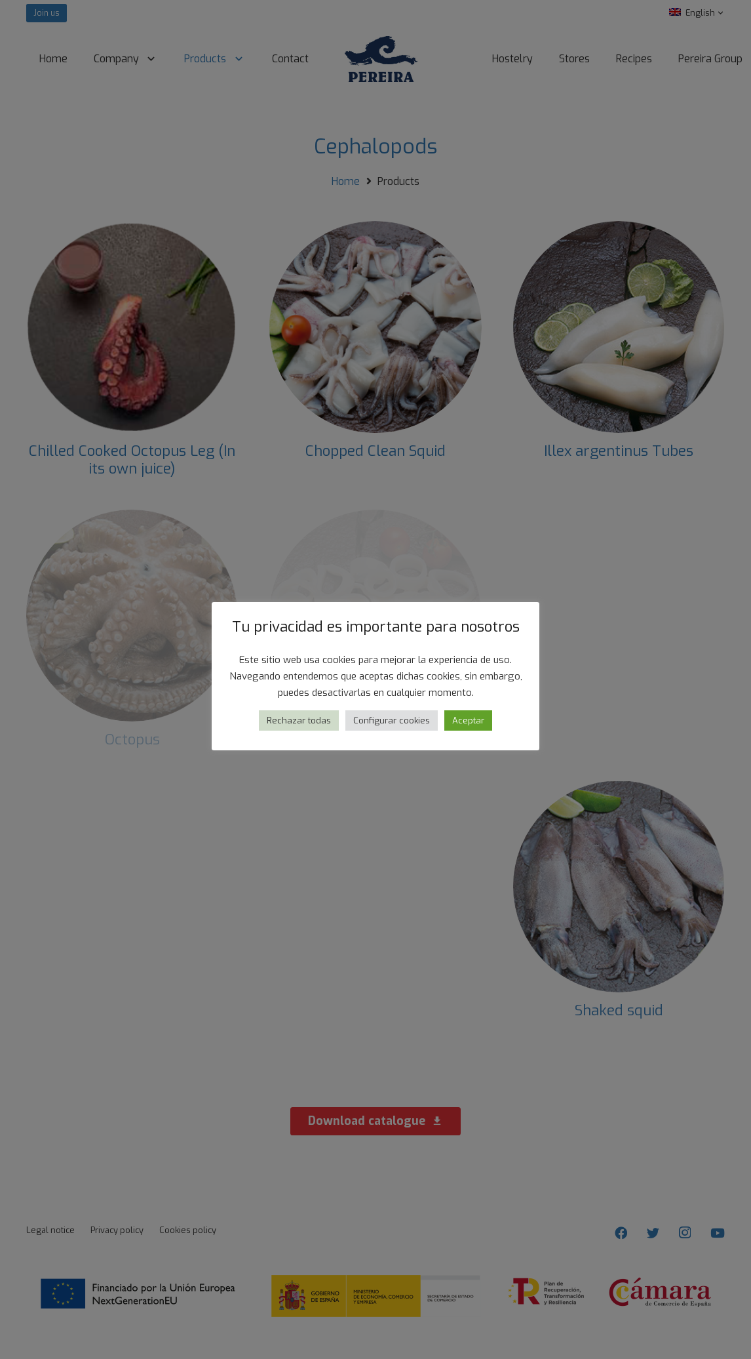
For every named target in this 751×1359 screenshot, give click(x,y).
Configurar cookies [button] (391, 720)
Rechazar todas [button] (299, 720)
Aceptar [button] (468, 720)
